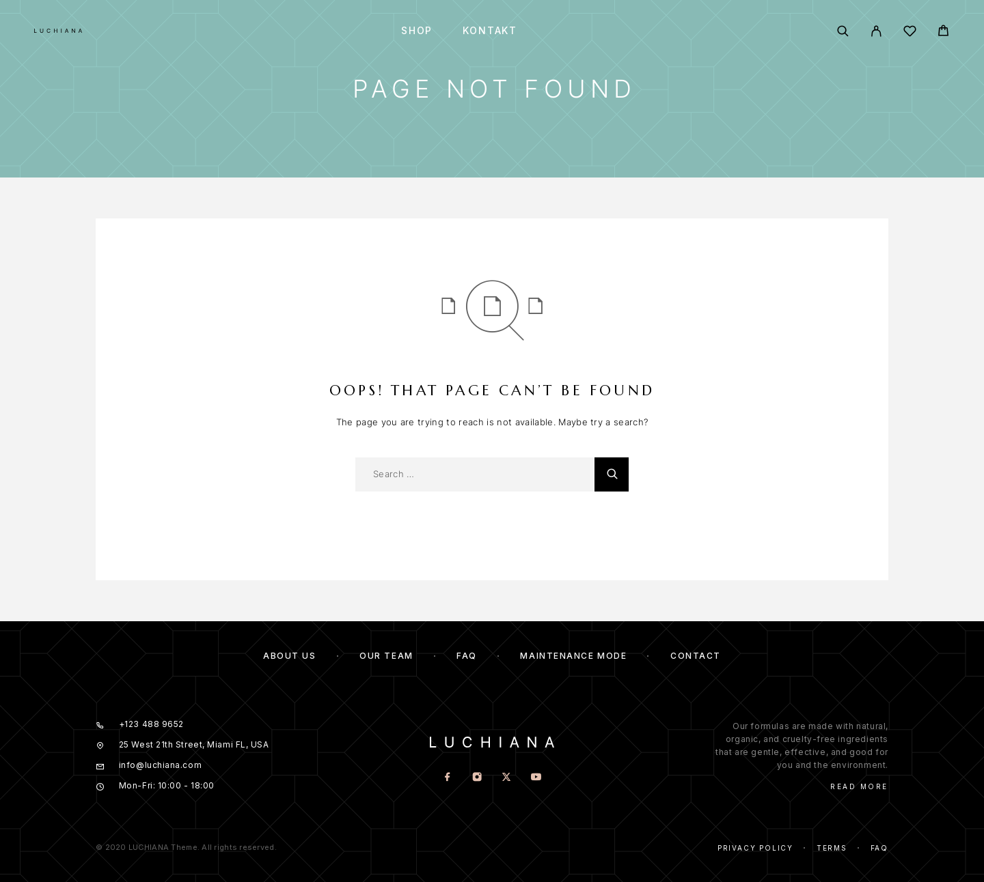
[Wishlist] (910, 33)
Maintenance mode (573, 656)
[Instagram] (477, 778)
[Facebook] (448, 778)
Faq (879, 848)
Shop (417, 30)
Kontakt (490, 30)
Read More (859, 786)
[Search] (843, 31)
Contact (695, 656)
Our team (386, 656)
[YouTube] (536, 778)
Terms (832, 848)
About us (289, 656)
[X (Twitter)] (506, 778)
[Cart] (943, 32)
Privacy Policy (755, 848)
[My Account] (876, 31)
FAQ (466, 656)
